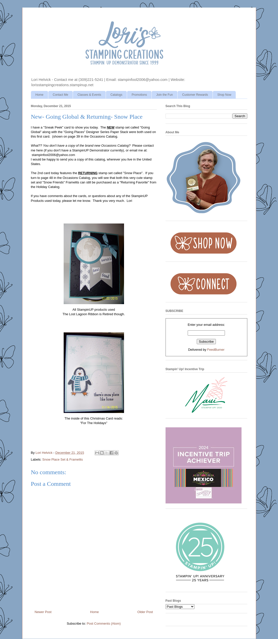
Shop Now (224, 95)
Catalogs (116, 95)
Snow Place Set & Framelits (62, 459)
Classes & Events (89, 95)
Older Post (145, 612)
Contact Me (60, 95)
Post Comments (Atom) (104, 623)
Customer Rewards (195, 95)
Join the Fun (164, 95)
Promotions (139, 95)
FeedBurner (216, 350)
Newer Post (43, 612)
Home (39, 95)
